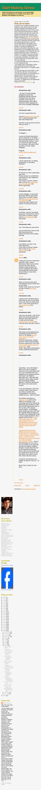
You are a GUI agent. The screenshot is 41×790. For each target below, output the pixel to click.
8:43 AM (21, 352)
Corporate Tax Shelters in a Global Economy (6, 549)
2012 (4, 619)
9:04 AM (21, 479)
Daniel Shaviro (7, 703)
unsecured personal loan (27, 322)
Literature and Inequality (4, 526)
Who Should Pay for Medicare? (6, 544)
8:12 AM (21, 221)
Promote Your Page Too (7, 589)
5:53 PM (21, 107)
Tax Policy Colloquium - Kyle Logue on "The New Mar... (8, 678)
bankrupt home (23, 400)
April (5, 644)
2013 (4, 617)
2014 (4, 616)
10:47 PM (21, 293)
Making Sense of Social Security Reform (7, 542)
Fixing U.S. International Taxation (6, 529)
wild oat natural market (27, 249)
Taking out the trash (7, 663)
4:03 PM (21, 127)
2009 (4, 624)
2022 (4, 603)
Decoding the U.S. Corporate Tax (6, 533)
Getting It (3, 531)
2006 (4, 629)
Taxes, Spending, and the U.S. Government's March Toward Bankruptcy (7, 536)
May (5, 642)
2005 (4, 630)
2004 (4, 695)
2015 (4, 614)
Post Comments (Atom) (29, 489)
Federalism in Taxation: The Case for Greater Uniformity (7, 553)
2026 (4, 597)
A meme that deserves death (8, 650)
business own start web (31, 116)
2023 (4, 602)
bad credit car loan (25, 305)
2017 (4, 611)
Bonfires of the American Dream (5, 524)
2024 (4, 600)
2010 (4, 622)
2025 (4, 598)
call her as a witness (33, 37)
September (7, 636)
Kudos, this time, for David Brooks (8, 653)
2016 (4, 613)
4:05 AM (21, 309)
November (7, 633)
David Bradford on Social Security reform (8, 690)
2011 (4, 621)
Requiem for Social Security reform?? (8, 669)
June (5, 641)
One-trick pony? (7, 684)
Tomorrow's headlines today (8, 666)
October (6, 635)
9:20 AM (21, 206)
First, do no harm (8, 661)
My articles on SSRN (6, 555)
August (6, 638)
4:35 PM (21, 255)
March (6, 645)
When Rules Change (6, 546)
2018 (4, 610)
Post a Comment (18, 482)
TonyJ (21, 257)
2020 (4, 606)
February (6, 692)
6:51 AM (21, 326)
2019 (4, 608)
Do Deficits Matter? (6, 540)
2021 (4, 605)
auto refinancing (29, 217)
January (6, 694)
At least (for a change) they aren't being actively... (8, 673)
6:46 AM (21, 238)
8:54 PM (21, 155)
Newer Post (17, 485)
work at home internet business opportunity (27, 336)
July (5, 639)
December (7, 632)
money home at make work (27, 152)
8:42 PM (21, 276)
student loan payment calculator (28, 183)
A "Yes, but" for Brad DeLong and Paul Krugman (8, 657)
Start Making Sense (18, 7)
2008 (4, 625)
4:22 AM (21, 167)
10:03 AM (21, 188)
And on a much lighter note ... (8, 686)
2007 (4, 627)
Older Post (37, 485)
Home (27, 485)
